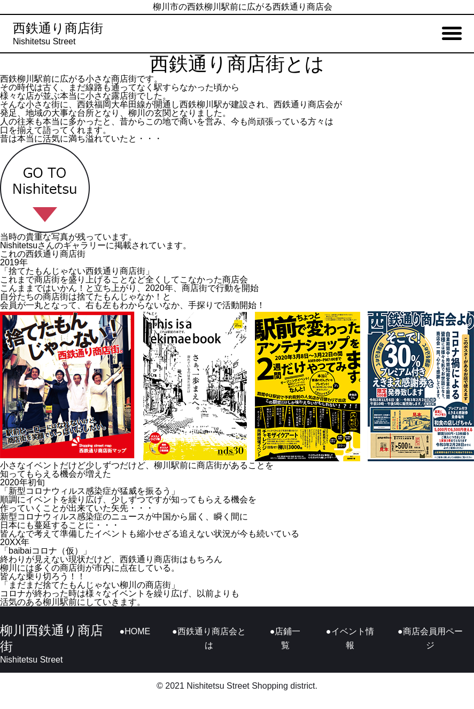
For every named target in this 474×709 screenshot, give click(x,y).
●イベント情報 (350, 638)
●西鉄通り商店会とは (209, 638)
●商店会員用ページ (430, 638)
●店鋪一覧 (285, 638)
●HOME (135, 631)
